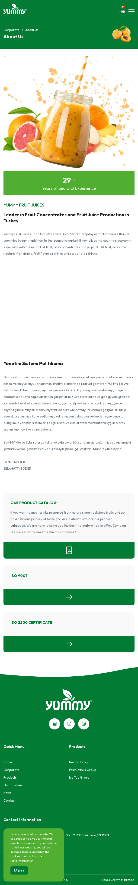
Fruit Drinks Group (82, 770)
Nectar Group (79, 762)
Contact (9, 800)
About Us (32, 30)
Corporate (11, 30)
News (7, 793)
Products (10, 777)
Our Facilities (12, 785)
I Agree (19, 870)
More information (21, 860)
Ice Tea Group (79, 777)
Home (7, 762)
